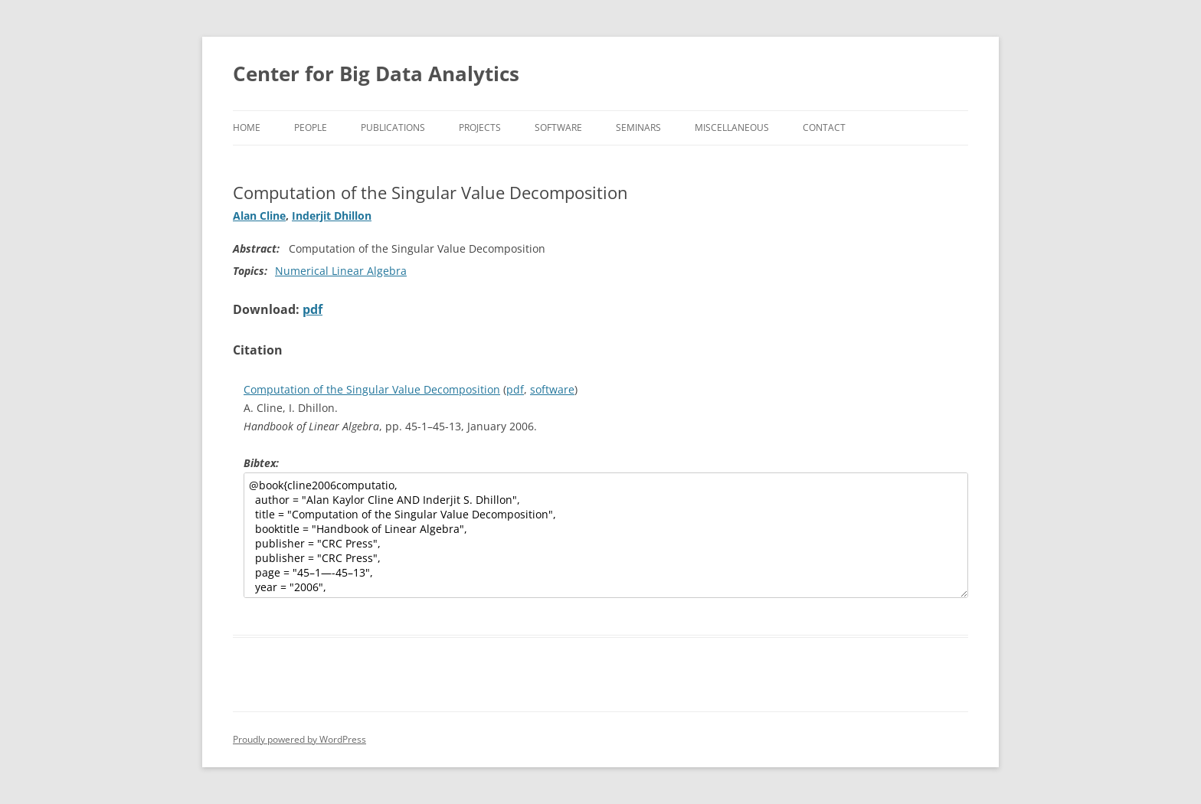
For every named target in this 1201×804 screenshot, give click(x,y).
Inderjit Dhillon (331, 215)
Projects (480, 127)
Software (558, 127)
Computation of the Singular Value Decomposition (372, 389)
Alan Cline (259, 215)
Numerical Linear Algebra (341, 270)
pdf (312, 309)
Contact (824, 127)
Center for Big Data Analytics (376, 73)
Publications (393, 127)
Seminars (638, 127)
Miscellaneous (732, 127)
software (552, 389)
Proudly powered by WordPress (299, 739)
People (310, 127)
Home (246, 127)
